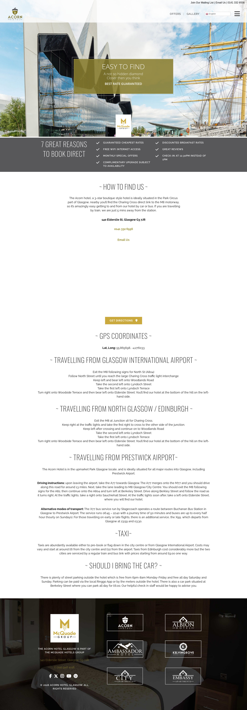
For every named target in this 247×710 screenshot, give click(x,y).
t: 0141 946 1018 (65, 667)
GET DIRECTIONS (124, 320)
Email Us (220, 2)
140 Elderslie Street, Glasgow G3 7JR (64, 660)
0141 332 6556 (236, 2)
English (211, 14)
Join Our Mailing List (202, 2)
